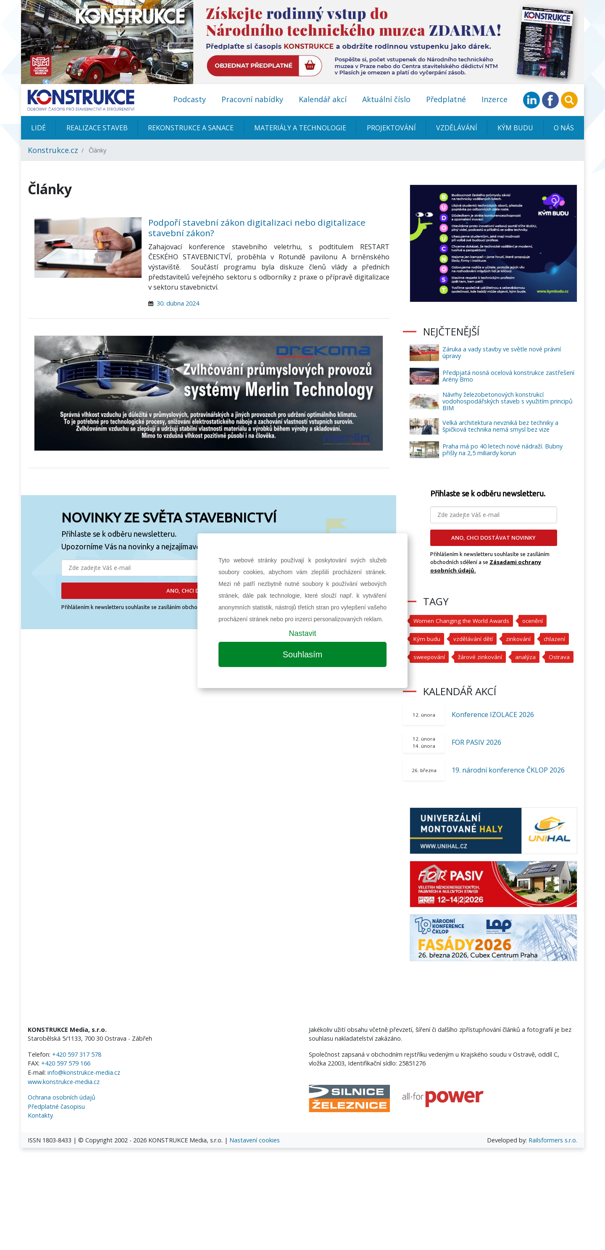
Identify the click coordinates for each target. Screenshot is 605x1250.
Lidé (38, 127)
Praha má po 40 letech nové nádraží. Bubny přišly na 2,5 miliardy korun (502, 449)
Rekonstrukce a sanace (191, 127)
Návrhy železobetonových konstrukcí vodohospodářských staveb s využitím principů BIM (507, 401)
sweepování (429, 657)
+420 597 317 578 (76, 1072)
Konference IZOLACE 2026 (493, 732)
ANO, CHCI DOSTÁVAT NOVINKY (493, 537)
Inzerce (494, 99)
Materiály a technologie (300, 127)
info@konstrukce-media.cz (83, 1090)
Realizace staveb (97, 127)
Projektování (391, 127)
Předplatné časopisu (56, 1125)
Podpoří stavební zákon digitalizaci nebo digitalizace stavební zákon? (257, 227)
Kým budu (427, 639)
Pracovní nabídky (252, 99)
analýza (528, 657)
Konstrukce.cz (53, 150)
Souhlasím (303, 654)
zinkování (521, 639)
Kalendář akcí (323, 99)
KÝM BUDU (515, 127)
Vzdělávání (456, 127)
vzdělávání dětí (475, 639)
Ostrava (424, 675)
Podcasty (189, 99)
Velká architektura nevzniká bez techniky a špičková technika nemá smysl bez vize (500, 426)
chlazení (558, 639)
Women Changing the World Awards (463, 621)
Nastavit (302, 633)
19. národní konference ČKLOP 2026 (508, 788)
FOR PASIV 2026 (476, 760)
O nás (564, 127)
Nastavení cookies (254, 1158)
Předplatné (446, 99)
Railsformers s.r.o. (553, 1158)
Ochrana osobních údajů (61, 1115)
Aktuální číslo (386, 99)
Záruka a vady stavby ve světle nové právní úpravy (501, 352)
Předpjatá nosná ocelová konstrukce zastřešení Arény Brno (508, 376)
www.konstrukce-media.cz (64, 1100)
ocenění (537, 621)
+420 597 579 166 (65, 1081)
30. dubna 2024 (178, 303)
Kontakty (40, 1133)
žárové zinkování (482, 657)
